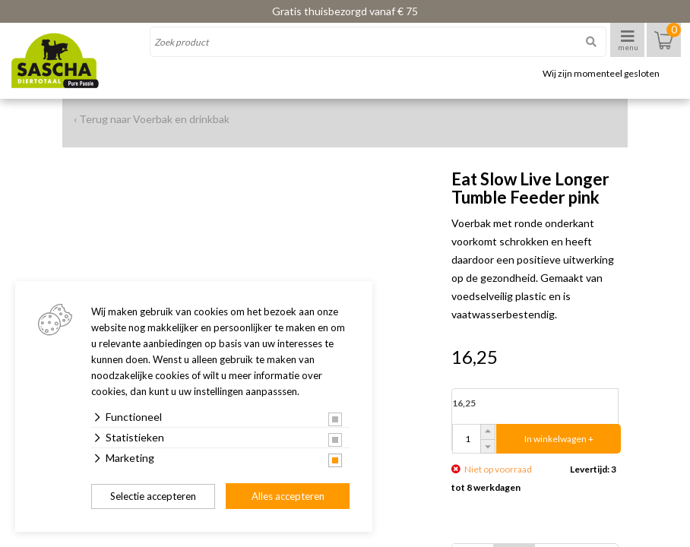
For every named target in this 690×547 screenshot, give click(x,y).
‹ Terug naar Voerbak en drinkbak (151, 118)
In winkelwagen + (558, 438)
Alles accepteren (288, 496)
